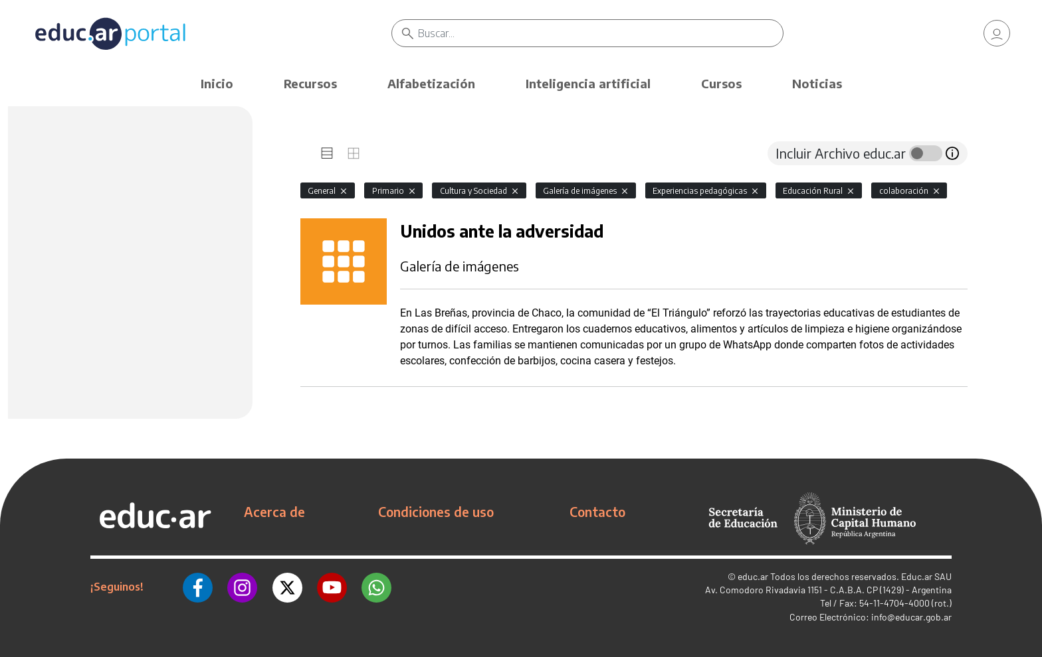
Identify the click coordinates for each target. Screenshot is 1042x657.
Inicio (217, 83)
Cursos (721, 83)
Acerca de (274, 512)
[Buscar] (600, 33)
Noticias (817, 83)
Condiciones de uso (436, 512)
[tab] (327, 153)
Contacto (597, 512)
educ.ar (753, 576)
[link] (997, 33)
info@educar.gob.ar (911, 616)
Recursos (310, 83)
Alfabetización (431, 83)
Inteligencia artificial (588, 83)
